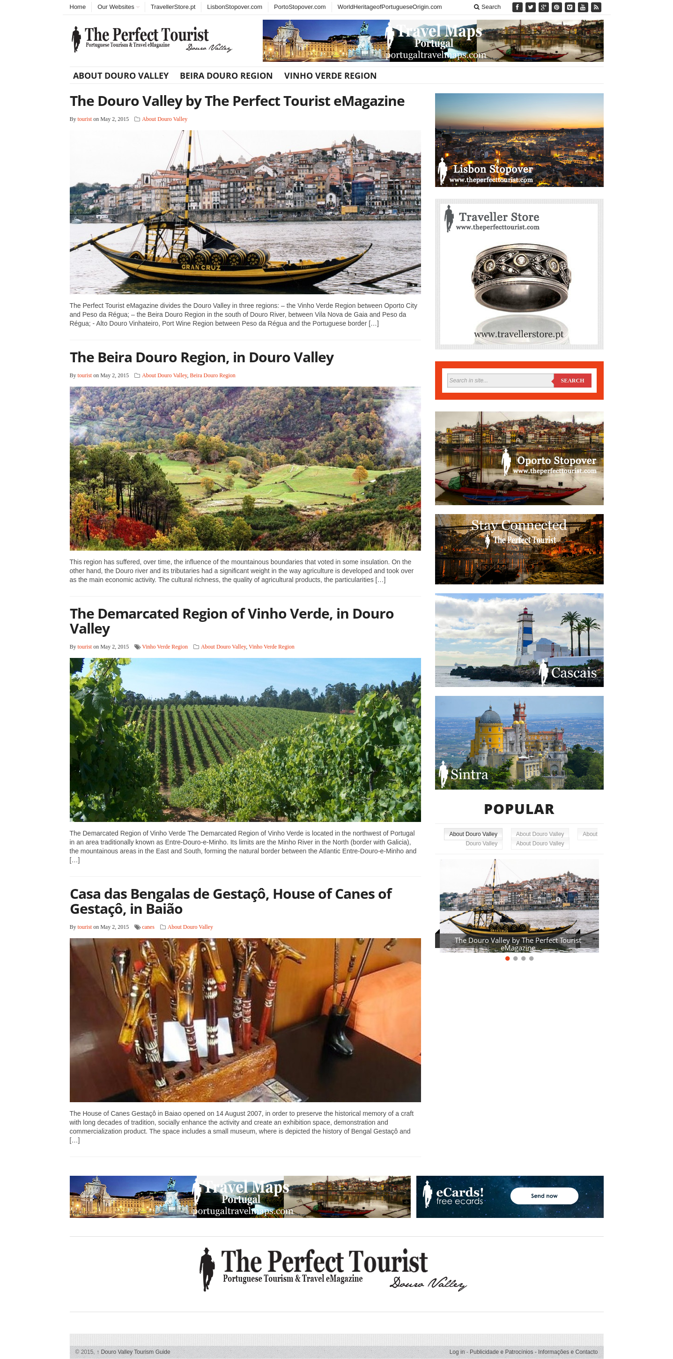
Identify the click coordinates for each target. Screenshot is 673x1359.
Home (78, 6)
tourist (85, 119)
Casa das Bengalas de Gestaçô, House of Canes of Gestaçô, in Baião (231, 901)
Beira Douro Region (226, 75)
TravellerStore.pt (173, 6)
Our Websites (115, 6)
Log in (457, 1352)
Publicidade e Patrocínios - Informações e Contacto (534, 1352)
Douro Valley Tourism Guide (133, 1352)
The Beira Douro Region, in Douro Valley (201, 356)
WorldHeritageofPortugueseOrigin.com (390, 6)
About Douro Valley (121, 75)
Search (487, 6)
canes (148, 927)
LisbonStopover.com (234, 6)
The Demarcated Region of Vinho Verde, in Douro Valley (232, 621)
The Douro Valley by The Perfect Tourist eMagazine (237, 100)
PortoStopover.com (300, 6)
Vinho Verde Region (330, 75)
